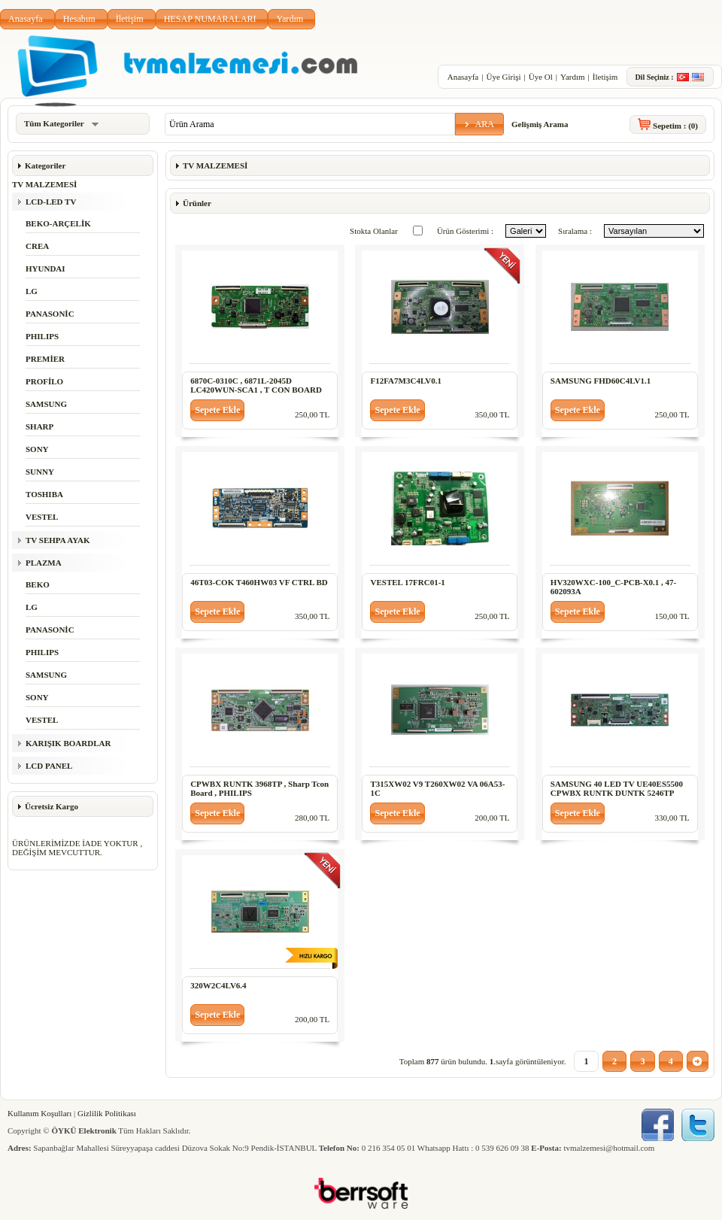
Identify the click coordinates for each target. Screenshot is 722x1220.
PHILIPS (42, 336)
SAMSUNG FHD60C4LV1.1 (601, 380)
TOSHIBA (44, 494)
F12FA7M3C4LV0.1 (405, 380)
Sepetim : (675, 125)
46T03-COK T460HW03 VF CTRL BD (259, 582)
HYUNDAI (45, 268)
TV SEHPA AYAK (58, 540)
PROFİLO (44, 381)
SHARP (39, 426)
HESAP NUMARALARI (210, 19)
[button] (479, 124)
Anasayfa (25, 19)
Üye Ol (541, 76)
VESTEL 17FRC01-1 (407, 582)
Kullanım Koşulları (39, 1113)
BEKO (38, 584)
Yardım (289, 19)
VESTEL (42, 516)
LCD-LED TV (51, 201)
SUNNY (40, 471)
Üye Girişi (503, 76)
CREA (37, 245)
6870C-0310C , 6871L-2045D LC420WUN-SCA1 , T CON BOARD (256, 385)
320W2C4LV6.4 (218, 985)
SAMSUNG (46, 403)
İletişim (130, 19)
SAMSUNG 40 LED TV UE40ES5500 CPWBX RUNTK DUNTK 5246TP (617, 788)
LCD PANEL (49, 765)
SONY (37, 449)
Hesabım (79, 19)
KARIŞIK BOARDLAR (68, 743)
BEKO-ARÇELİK (58, 223)
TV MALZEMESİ (44, 184)
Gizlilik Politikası (106, 1113)
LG (32, 291)
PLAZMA (44, 562)
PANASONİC (50, 313)
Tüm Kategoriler (61, 123)
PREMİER (45, 358)
